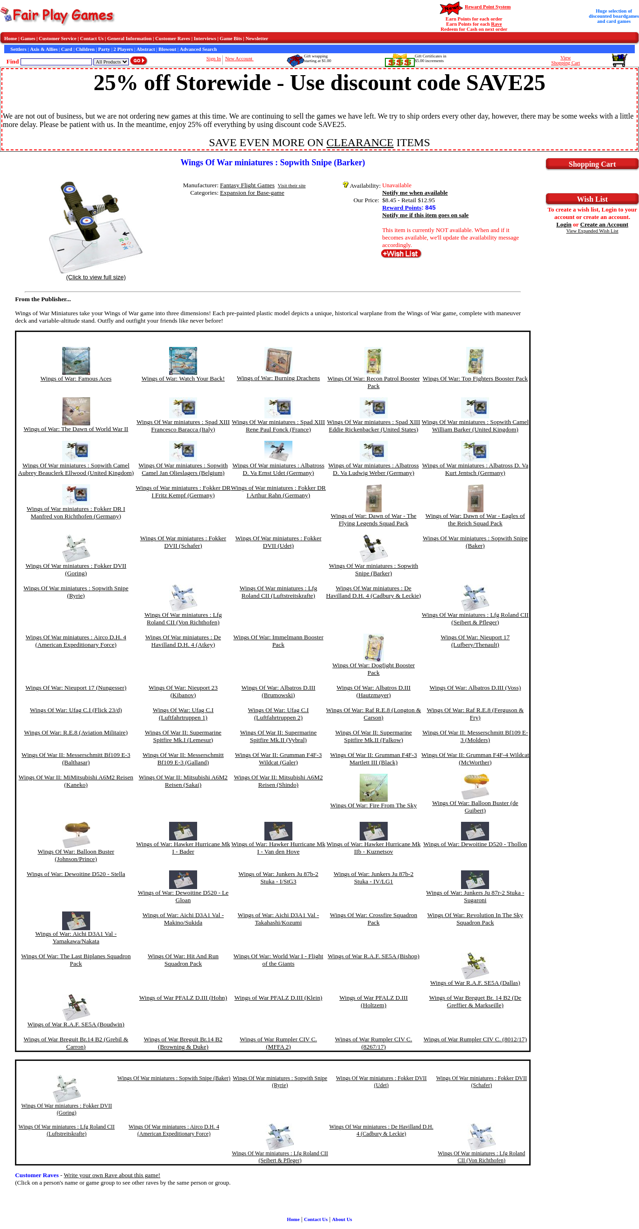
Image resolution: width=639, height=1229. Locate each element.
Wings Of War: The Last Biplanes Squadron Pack (76, 960)
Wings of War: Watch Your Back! (183, 378)
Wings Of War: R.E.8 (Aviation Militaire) (76, 732)
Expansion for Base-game (252, 192)
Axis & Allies (43, 49)
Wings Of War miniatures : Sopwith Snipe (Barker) (373, 569)
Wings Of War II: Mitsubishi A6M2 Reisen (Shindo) (278, 781)
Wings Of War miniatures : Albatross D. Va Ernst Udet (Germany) (278, 469)
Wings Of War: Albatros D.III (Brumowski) (278, 691)
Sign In (213, 58)
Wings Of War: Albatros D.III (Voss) (475, 687)
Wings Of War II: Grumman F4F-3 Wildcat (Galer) (278, 758)
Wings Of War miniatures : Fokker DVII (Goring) (76, 569)
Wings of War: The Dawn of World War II (76, 428)
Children (85, 49)
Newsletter (257, 38)
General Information (129, 38)
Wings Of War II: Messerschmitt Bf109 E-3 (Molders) (475, 736)
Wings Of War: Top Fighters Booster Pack (475, 378)
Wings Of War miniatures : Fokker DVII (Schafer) (183, 542)
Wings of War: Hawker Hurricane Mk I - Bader (183, 848)
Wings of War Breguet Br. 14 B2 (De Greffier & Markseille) (475, 1001)
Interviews (205, 38)
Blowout (167, 49)
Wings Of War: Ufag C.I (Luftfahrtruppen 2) (278, 713)
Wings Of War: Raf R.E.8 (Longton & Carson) (373, 713)
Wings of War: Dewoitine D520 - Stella (76, 873)
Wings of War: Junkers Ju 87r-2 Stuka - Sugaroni (475, 896)
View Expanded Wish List (592, 230)
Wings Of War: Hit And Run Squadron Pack (183, 960)
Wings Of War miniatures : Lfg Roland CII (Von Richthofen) (183, 618)
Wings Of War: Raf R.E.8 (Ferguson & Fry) (475, 713)
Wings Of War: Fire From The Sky (373, 805)
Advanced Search (198, 49)
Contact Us (92, 38)
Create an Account (604, 224)
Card (66, 49)
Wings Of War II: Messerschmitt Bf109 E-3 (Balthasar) (75, 758)
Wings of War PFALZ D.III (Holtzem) (374, 1001)
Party (104, 49)
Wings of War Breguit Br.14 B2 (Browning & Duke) (183, 1043)
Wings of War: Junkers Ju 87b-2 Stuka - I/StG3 (278, 877)
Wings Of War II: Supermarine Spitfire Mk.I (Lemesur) (183, 736)
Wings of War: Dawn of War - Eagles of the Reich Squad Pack (475, 519)
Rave (496, 24)
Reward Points (401, 207)
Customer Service (58, 38)
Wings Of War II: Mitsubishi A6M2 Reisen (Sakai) (183, 781)
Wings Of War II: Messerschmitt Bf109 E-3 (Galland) (183, 758)
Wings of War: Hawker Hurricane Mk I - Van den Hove (278, 848)
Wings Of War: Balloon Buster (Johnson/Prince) (76, 855)
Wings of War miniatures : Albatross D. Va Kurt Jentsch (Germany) (475, 469)
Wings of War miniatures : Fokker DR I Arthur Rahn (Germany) (278, 491)
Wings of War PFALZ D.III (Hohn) (183, 997)
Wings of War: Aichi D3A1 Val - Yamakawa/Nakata (75, 937)
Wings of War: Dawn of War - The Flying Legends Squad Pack (374, 519)
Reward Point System (488, 6)
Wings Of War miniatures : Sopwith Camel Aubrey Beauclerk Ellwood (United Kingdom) (76, 469)
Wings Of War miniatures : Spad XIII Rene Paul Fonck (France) (278, 425)
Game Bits (231, 38)
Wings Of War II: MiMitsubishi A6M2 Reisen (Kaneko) (76, 781)
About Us (342, 1219)
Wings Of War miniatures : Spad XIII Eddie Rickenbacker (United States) (373, 425)
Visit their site (292, 185)
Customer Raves (172, 38)
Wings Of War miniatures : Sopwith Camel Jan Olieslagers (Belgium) (183, 469)
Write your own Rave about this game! (112, 1175)
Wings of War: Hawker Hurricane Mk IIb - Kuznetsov (373, 848)
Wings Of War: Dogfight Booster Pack (373, 669)
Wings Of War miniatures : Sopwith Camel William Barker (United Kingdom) (475, 425)
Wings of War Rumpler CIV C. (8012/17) (475, 1039)
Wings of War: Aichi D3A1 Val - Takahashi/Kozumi (278, 918)
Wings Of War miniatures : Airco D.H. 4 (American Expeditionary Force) (76, 641)
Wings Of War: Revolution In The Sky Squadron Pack (475, 918)
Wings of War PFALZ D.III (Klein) (278, 997)
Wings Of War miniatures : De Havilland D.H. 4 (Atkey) (183, 641)
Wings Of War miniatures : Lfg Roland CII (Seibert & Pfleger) (475, 618)
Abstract (145, 49)
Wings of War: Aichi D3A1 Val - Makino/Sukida (183, 918)
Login (564, 224)
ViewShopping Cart (565, 60)
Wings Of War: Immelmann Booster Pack (278, 641)
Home (10, 38)
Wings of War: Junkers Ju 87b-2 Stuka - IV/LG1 (373, 877)
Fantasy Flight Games (247, 185)
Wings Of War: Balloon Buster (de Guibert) (475, 806)
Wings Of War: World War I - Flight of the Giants (278, 960)
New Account (239, 58)
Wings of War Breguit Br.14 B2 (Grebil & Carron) (76, 1043)
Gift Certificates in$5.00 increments (430, 58)
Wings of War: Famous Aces (75, 378)
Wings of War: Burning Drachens (278, 377)
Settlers (18, 49)
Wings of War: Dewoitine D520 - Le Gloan (183, 896)
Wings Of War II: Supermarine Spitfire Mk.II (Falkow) (373, 736)
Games (28, 38)
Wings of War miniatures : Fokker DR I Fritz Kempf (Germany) (182, 491)
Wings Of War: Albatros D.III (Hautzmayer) (374, 691)
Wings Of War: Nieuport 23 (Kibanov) (183, 691)
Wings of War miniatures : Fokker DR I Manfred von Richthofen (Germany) (76, 512)
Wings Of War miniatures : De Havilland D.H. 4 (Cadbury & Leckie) (373, 592)
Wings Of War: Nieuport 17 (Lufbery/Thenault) (475, 641)
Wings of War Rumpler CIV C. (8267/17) (373, 1043)
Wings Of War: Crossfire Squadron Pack (373, 918)
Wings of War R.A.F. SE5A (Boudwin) (76, 1024)
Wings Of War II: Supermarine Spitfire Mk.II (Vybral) (278, 736)
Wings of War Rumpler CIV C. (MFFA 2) (278, 1043)
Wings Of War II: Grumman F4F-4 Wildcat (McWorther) (475, 758)
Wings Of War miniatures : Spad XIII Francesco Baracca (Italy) (183, 425)
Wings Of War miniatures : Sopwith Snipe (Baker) (475, 542)
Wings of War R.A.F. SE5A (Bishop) (373, 956)
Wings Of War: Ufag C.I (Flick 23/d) (76, 709)
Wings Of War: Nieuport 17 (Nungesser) (75, 687)
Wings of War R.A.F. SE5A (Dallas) (475, 982)
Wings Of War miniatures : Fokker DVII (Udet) (278, 542)
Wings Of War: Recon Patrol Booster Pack (373, 382)
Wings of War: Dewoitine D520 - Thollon (475, 844)
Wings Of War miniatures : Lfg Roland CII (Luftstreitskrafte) (278, 592)
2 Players (123, 49)
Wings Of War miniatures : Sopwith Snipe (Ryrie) (75, 592)
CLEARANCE (360, 142)
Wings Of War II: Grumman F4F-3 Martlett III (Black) (373, 758)
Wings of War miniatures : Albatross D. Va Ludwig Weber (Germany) (373, 469)
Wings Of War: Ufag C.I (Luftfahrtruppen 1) (183, 713)
